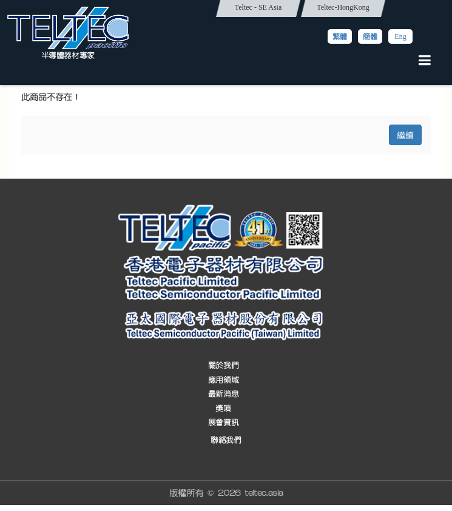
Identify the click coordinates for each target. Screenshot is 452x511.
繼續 (405, 134)
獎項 (223, 409)
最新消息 (223, 394)
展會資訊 (223, 423)
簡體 (370, 36)
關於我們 (223, 366)
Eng (400, 36)
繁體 (339, 36)
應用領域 (223, 380)
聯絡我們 (226, 440)
